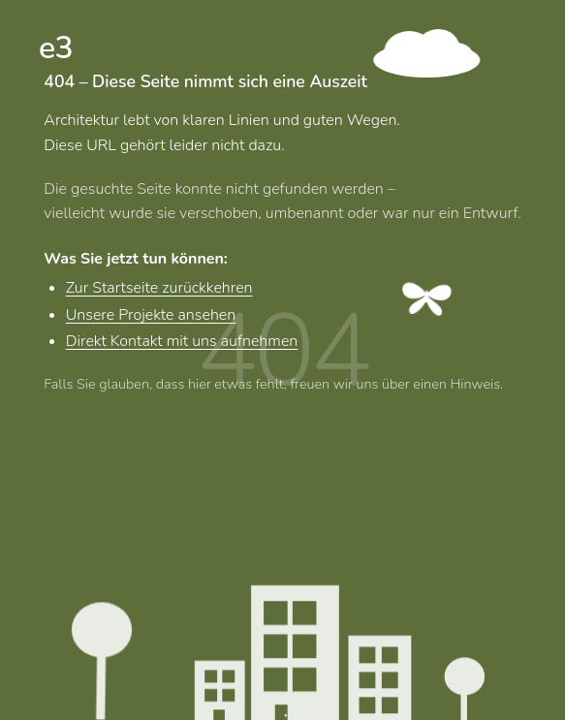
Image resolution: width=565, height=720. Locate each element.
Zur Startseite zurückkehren (159, 288)
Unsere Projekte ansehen (151, 315)
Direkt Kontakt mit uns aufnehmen (182, 342)
